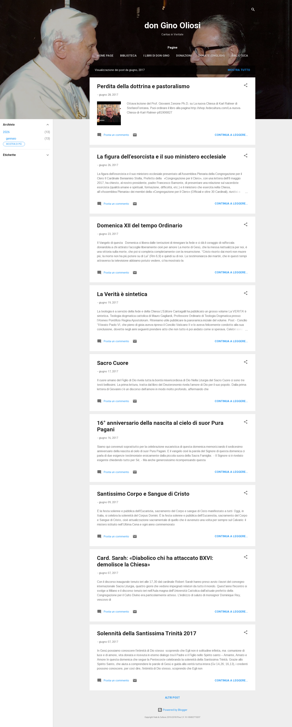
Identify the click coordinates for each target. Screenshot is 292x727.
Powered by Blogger (172, 710)
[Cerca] (253, 10)
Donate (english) (211, 55)
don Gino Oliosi (173, 25)
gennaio (11, 138)
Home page (105, 55)
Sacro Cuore (112, 363)
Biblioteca (128, 55)
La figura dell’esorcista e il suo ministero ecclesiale (161, 156)
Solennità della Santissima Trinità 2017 (146, 633)
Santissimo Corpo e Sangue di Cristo (143, 493)
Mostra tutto (239, 70)
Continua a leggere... (231, 135)
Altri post (172, 697)
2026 (6, 132)
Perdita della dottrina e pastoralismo (143, 86)
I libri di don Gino (156, 55)
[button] (245, 86)
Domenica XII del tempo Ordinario (139, 225)
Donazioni (184, 55)
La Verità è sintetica (122, 294)
